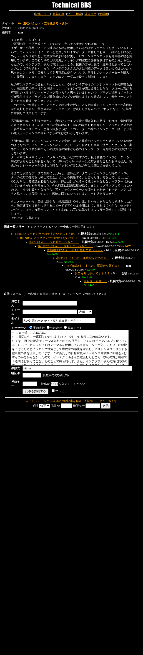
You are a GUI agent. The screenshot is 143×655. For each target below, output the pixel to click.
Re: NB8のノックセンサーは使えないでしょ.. (49, 238)
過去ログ (90, 14)
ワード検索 (74, 14)
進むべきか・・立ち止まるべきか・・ (54, 242)
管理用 (103, 14)
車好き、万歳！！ (95, 281)
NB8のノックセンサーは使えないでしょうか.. (45, 233)
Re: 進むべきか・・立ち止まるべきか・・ (65, 246)
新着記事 (58, 14)
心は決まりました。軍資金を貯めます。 (83, 258)
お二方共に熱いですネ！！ (92, 273)
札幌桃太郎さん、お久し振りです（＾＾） (75, 250)
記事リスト (42, 14)
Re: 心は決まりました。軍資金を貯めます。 (94, 265)
